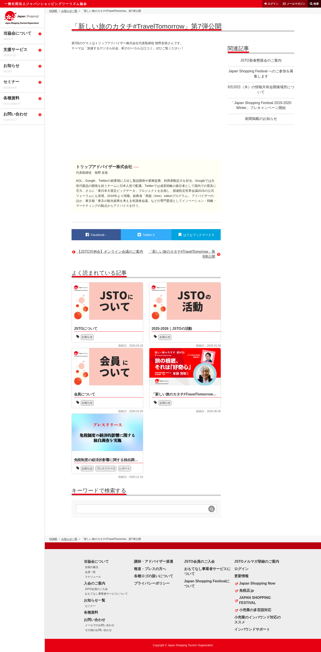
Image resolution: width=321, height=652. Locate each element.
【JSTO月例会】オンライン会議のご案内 (110, 251)
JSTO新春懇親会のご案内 (261, 60)
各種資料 (91, 612)
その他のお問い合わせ (98, 630)
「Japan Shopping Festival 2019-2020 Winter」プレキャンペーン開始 (260, 105)
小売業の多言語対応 (255, 610)
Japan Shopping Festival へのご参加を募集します (261, 73)
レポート (124, 468)
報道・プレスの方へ (150, 569)
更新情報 (241, 576)
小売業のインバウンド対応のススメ (257, 619)
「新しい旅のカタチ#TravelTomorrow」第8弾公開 (182, 254)
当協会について (96, 561)
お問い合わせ (94, 620)
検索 (316, 3)
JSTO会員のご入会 (96, 589)
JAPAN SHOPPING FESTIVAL (255, 600)
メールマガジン (296, 3)
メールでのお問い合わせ (99, 625)
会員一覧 (90, 572)
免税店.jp (246, 590)
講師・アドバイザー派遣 (153, 561)
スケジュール (93, 576)
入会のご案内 (94, 583)
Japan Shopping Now (257, 583)
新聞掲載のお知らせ (261, 119)
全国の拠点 (91, 567)
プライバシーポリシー (152, 583)
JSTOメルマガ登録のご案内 (256, 561)
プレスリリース (106, 468)
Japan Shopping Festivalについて (207, 583)
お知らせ (87, 337)
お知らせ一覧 (69, 11)
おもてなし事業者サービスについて (106, 593)
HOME (53, 11)
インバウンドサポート (252, 629)
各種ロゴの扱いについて (153, 576)
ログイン (273, 3)
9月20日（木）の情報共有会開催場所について (261, 89)
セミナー (90, 606)
